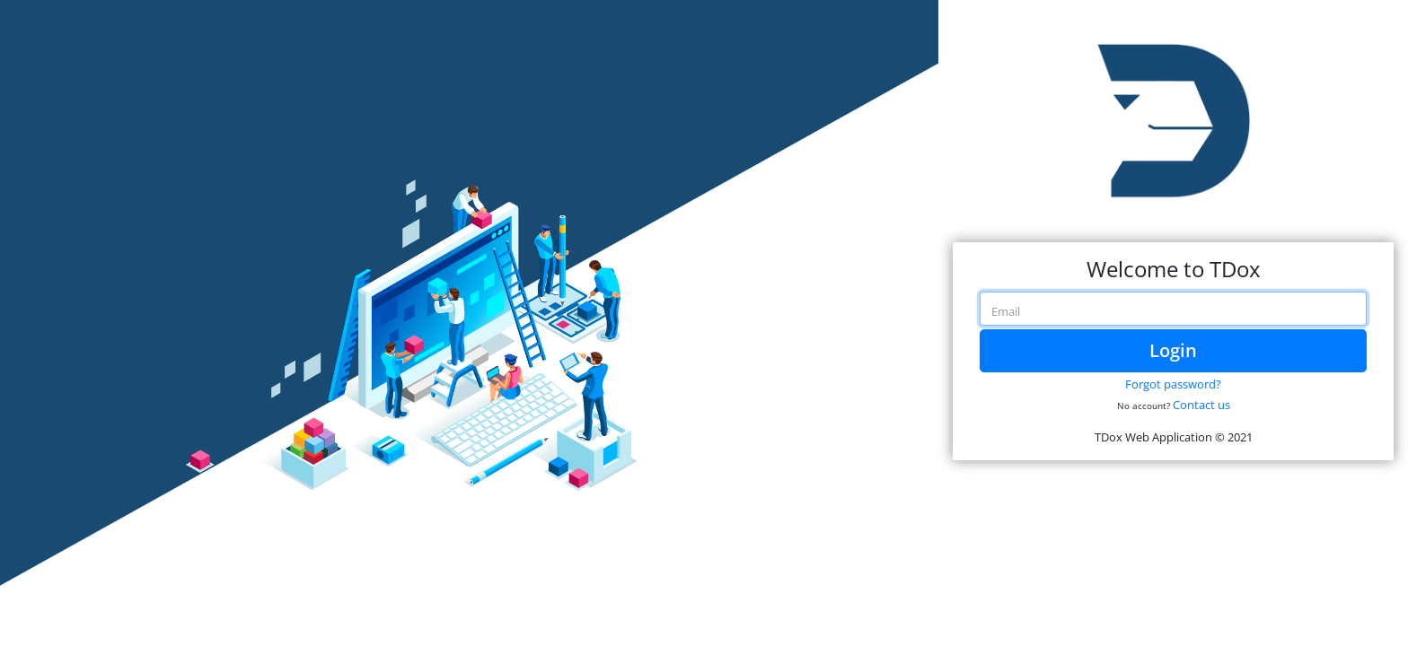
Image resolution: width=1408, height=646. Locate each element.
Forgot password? (1173, 384)
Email (1005, 311)
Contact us (1201, 405)
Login (1173, 350)
